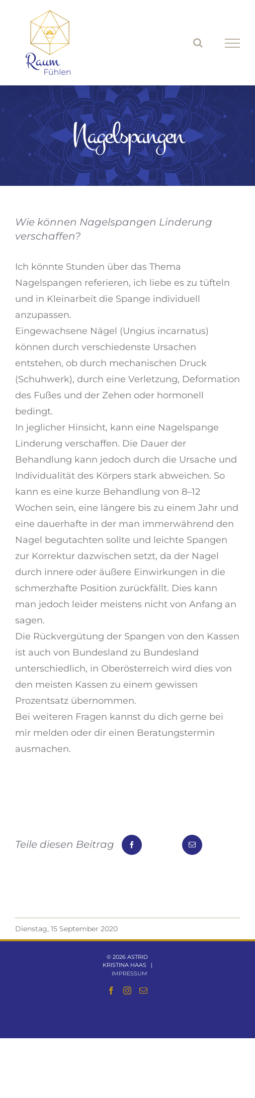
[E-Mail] (192, 844)
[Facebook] (131, 844)
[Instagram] (127, 990)
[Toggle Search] (198, 43)
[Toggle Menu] (232, 43)
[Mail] (143, 990)
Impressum (129, 973)
